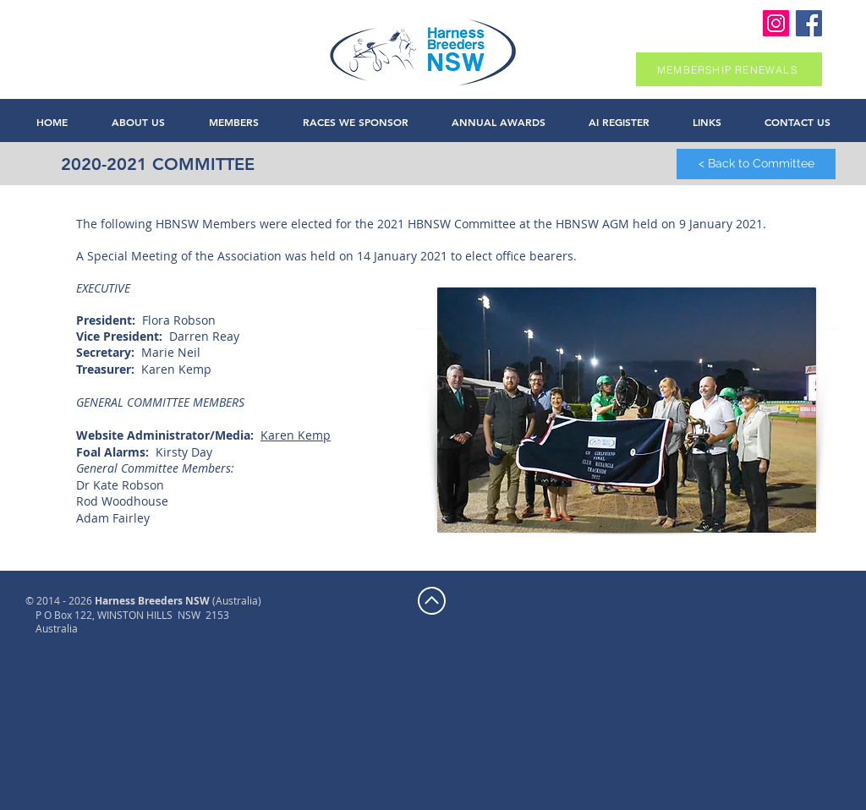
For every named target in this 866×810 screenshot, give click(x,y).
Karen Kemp (295, 435)
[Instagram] (776, 23)
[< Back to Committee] (756, 164)
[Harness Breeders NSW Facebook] (809, 23)
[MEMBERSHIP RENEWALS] (729, 69)
